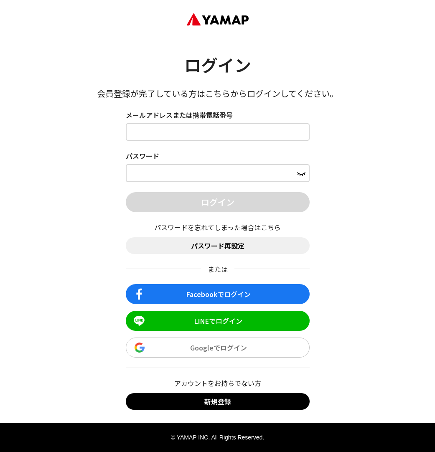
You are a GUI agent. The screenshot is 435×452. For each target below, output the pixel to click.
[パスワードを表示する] (301, 173)
